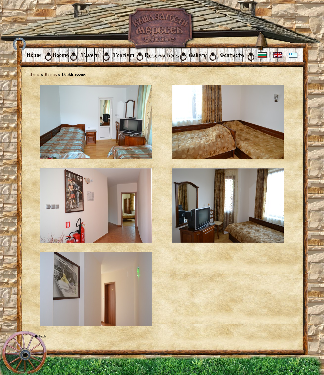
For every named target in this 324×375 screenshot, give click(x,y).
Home (34, 74)
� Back (40, 336)
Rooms (51, 74)
